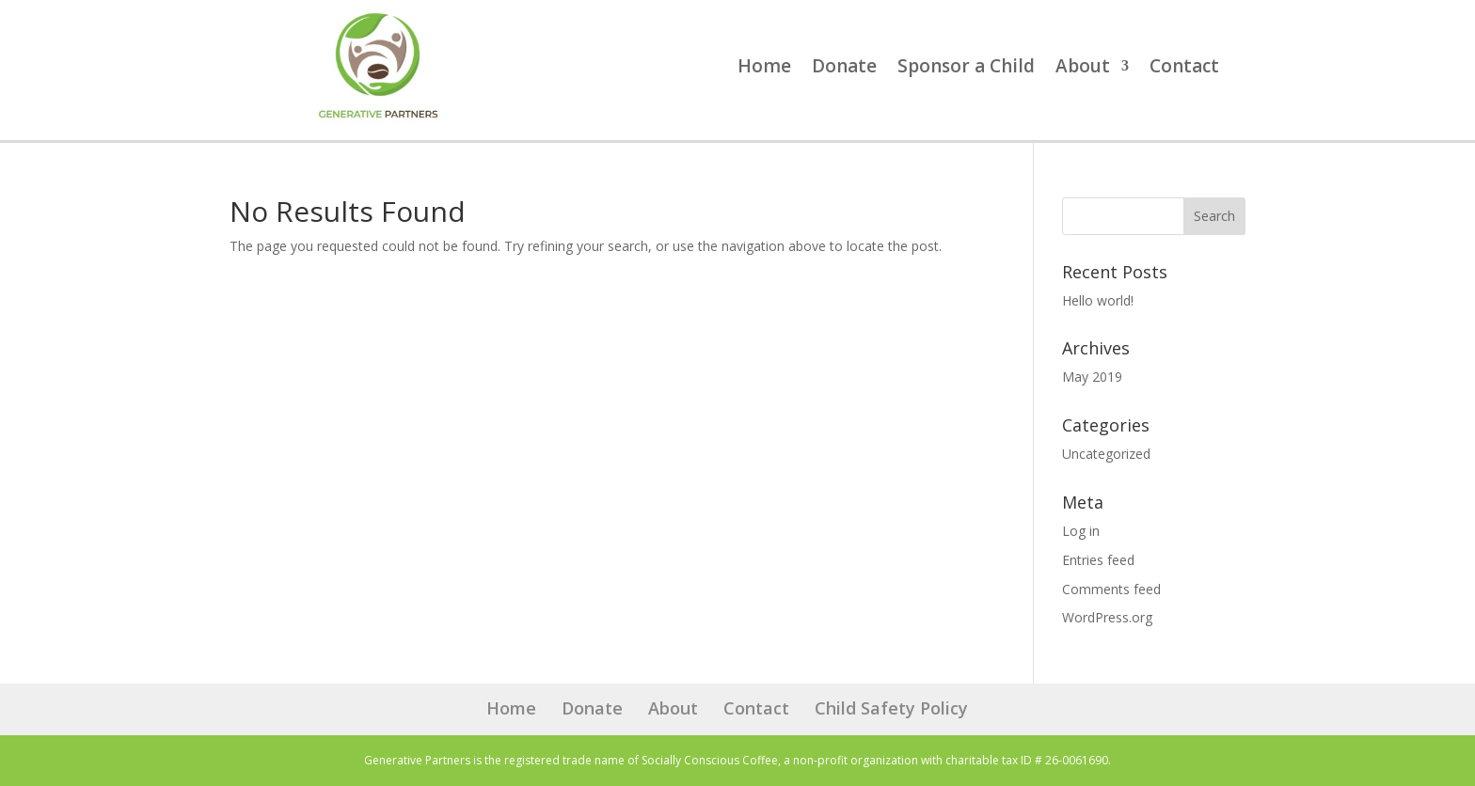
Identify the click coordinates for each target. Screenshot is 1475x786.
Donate (844, 68)
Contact (1184, 68)
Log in (1081, 531)
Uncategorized (1106, 454)
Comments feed (1111, 589)
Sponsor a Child (966, 68)
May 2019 (1092, 376)
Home (764, 68)
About (1082, 68)
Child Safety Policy (891, 708)
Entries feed (1098, 560)
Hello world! (1098, 300)
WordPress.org (1107, 617)
